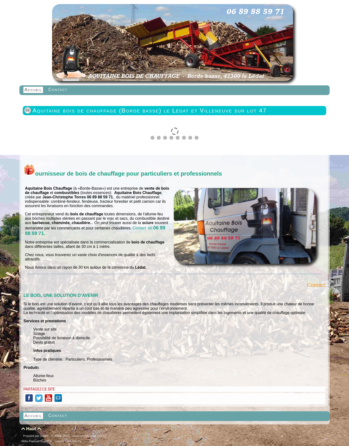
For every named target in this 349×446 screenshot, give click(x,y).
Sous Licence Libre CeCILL (89, 435)
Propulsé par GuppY (36, 435)
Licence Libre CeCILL (68, 441)
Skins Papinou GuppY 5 (37, 441)
